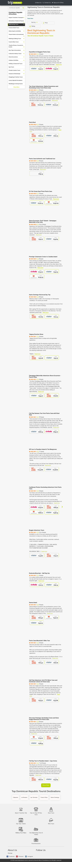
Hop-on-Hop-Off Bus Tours (36, 811)
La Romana (24, 797)
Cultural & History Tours (15, 53)
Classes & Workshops (14, 73)
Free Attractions (36, 841)
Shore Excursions (13, 57)
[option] (36, 68)
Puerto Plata (44, 797)
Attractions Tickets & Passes (16, 21)
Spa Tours (11, 67)
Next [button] (61, 507)
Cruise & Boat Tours (14, 27)
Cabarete (15, 797)
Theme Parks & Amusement (16, 34)
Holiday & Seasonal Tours (15, 63)
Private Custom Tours (14, 70)
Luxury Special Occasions (15, 80)
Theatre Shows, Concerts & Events (16, 46)
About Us (38, 2)
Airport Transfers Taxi (21, 810)
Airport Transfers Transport (16, 17)
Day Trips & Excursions (15, 50)
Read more (59, 64)
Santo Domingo (55, 797)
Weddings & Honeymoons (16, 83)
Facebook (10, 856)
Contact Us (47, 2)
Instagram (29, 856)
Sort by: (33, 22)
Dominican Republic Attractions (15, 13)
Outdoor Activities (13, 60)
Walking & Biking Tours (15, 38)
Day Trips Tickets (21, 821)
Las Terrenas (33, 797)
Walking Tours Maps (21, 830)
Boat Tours (51, 810)
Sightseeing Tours (13, 24)
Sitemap (10, 853)
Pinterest (20, 856)
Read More (30, 18)
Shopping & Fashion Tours (16, 77)
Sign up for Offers (58, 2)
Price (45, 23)
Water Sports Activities (15, 31)
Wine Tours (51, 821)
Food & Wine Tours (14, 42)
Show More (16, 87)
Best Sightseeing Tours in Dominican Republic (41, 31)
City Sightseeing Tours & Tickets (36, 831)
